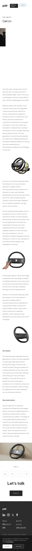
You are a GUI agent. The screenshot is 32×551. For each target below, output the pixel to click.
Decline (19, 546)
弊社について (7, 524)
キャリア (19, 520)
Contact (16, 493)
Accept (7, 546)
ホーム (5, 520)
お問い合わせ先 (21, 527)
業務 (4, 527)
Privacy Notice (9, 542)
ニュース (19, 524)
